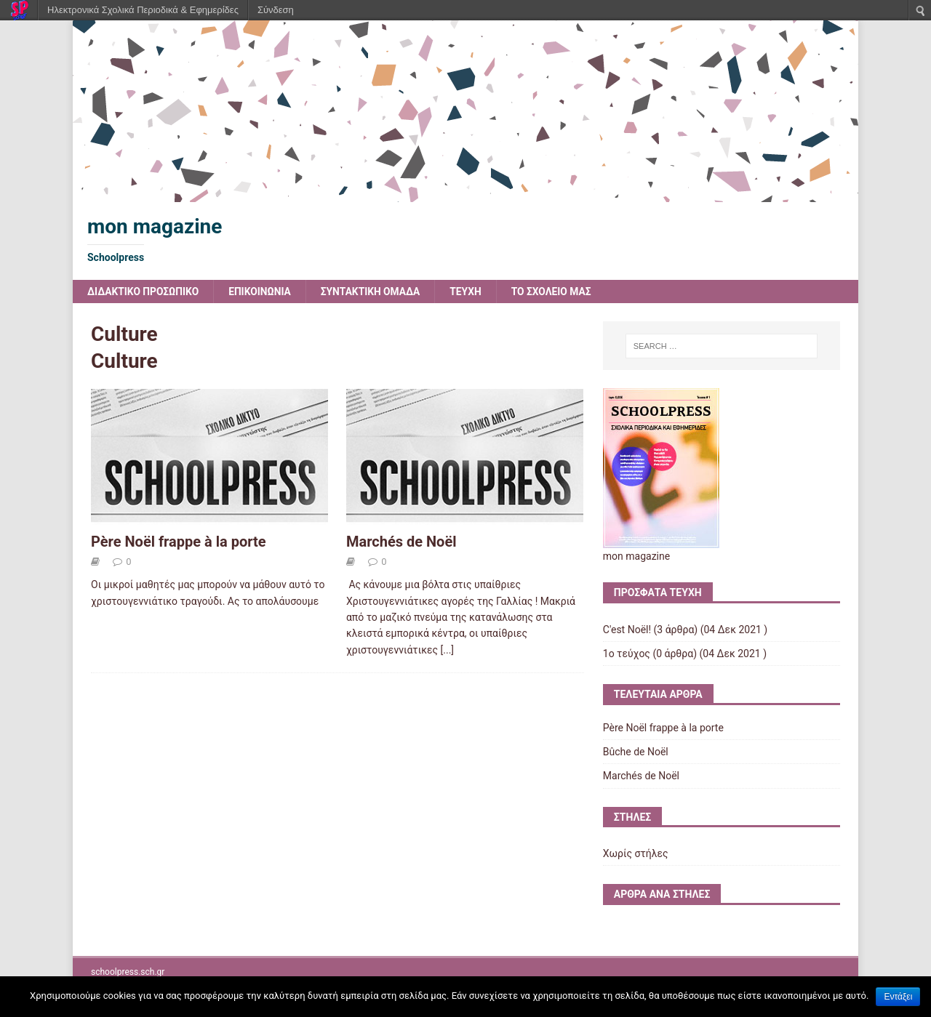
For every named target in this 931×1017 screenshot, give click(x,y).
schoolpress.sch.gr (127, 972)
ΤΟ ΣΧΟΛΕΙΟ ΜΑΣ (557, 291)
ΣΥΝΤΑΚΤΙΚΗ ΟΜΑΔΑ (374, 291)
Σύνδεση (275, 9)
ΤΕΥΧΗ (471, 291)
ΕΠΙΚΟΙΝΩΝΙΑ (262, 291)
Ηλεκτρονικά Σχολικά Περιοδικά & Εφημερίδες (143, 9)
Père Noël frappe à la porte (178, 541)
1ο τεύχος (626, 653)
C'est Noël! (627, 629)
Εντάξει (898, 997)
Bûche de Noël (635, 751)
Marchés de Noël (401, 541)
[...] (448, 650)
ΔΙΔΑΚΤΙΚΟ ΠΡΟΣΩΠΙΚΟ (144, 291)
